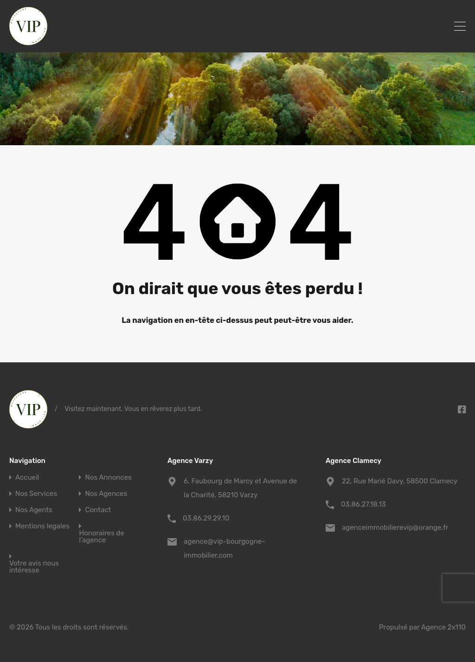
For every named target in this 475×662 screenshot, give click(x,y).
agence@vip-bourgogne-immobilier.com (224, 548)
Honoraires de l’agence (101, 537)
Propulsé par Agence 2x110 (422, 627)
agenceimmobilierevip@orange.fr (395, 527)
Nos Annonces (108, 477)
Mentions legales (42, 526)
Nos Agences (106, 493)
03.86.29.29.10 (206, 518)
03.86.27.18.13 (363, 504)
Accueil (27, 477)
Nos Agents (33, 510)
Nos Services (36, 493)
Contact (98, 510)
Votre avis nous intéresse (34, 567)
